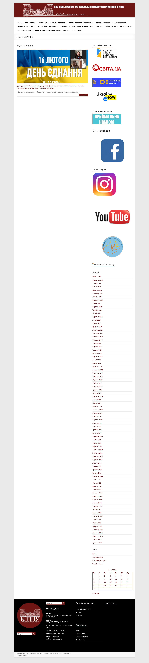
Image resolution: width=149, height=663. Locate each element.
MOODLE (79, 612)
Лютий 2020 (96, 519)
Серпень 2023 (97, 380)
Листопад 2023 (97, 370)
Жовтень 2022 (97, 413)
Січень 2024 (96, 363)
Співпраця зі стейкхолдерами (106, 26)
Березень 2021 (97, 476)
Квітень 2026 (96, 277)
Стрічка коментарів (99, 560)
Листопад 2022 (97, 410)
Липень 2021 (96, 463)
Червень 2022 (97, 426)
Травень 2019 (97, 543)
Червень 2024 (97, 346)
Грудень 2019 (97, 526)
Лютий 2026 (96, 283)
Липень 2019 (96, 539)
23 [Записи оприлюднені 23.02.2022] (105, 585)
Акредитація (68, 30)
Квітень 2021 (96, 473)
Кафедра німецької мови (26, 92)
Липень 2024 (96, 343)
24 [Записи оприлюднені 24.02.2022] (111, 585)
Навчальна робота (58, 23)
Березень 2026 (97, 280)
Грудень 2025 (97, 290)
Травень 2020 (97, 509)
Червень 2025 (97, 307)
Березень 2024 (97, 356)
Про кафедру (31, 23)
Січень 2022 (96, 443)
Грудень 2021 (97, 446)
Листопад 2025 (97, 293)
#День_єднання (25, 45)
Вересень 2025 (97, 300)
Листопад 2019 (97, 529)
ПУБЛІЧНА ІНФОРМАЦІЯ (83, 609)
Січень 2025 (96, 323)
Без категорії (52, 92)
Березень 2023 (97, 396)
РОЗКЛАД (79, 615)
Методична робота (104, 23)
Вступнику (44, 23)
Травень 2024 (97, 350)
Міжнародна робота (26, 27)
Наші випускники (24, 30)
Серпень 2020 (97, 499)
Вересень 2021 (97, 456)
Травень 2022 (97, 430)
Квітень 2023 (96, 393)
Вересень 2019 (97, 536)
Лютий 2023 (96, 400)
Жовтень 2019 (97, 533)
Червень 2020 (97, 506)
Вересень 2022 (97, 416)
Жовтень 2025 (97, 297)
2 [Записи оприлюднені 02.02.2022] (104, 576)
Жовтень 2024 (97, 333)
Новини (20, 23)
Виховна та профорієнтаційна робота (47, 30)
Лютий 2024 (96, 360)
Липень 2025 (96, 303)
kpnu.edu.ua (55, 636)
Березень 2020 (97, 516)
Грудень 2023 (97, 366)
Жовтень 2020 (97, 493)
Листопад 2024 (97, 330)
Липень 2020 (96, 503)
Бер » (98, 593)
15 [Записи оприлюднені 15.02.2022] (99, 582)
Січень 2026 (96, 287)
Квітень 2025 (96, 313)
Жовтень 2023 (97, 373)
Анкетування (125, 27)
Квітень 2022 (96, 433)
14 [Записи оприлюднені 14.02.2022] (93, 582)
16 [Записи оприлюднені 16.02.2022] (105, 582)
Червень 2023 (97, 386)
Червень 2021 (97, 466)
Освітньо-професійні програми (81, 23)
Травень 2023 (97, 390)
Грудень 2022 (97, 406)
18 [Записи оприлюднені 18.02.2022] (116, 582)
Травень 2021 (97, 470)
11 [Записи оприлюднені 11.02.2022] (116, 579)
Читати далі (83, 95)
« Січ (94, 593)
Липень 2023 (96, 383)
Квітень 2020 (96, 513)
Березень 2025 (97, 317)
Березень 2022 (97, 436)
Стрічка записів (97, 557)
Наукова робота (122, 23)
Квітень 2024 (96, 353)
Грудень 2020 (97, 486)
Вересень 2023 (97, 376)
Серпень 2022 (97, 420)
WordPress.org (97, 564)
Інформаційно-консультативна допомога (53, 27)
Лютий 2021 (96, 479)
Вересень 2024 (97, 336)
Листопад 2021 (97, 450)
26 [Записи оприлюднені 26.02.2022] (121, 585)
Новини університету (104, 264)
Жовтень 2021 (97, 453)
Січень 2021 (96, 483)
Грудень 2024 (97, 327)
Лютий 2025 (96, 320)
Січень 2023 (96, 403)
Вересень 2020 (97, 496)
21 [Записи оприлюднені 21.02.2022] (93, 585)
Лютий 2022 (96, 440)
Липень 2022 (96, 423)
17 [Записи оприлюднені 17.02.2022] (111, 582)
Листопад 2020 (97, 489)
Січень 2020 (96, 523)
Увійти (94, 554)
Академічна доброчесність (82, 26)
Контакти (78, 30)
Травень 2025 (97, 310)
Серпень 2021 (97, 460)
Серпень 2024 (97, 340)
